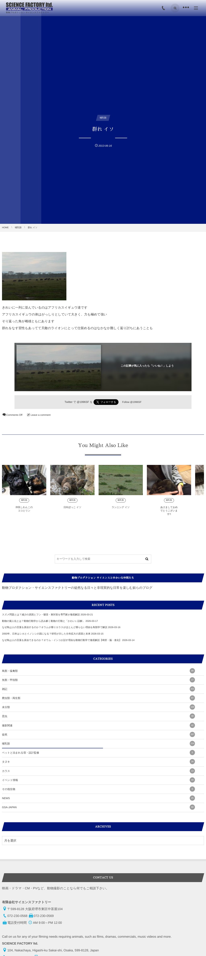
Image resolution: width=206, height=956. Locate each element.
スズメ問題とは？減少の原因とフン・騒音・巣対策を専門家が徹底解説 (41, 614)
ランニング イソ (121, 510)
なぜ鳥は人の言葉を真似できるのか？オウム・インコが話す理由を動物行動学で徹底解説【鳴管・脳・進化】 (62, 640)
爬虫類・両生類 (98, 698)
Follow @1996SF (131, 402)
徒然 (98, 734)
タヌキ (98, 761)
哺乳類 (24, 503)
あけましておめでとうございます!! (169, 513)
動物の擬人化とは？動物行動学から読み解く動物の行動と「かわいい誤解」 (43, 621)
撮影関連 (98, 725)
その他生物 (98, 789)
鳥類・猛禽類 (98, 670)
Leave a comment (40, 415)
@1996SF (83, 401)
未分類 (98, 707)
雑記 (98, 689)
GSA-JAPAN (98, 807)
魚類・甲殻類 (98, 679)
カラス (98, 771)
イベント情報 (98, 780)
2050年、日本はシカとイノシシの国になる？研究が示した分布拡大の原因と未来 (46, 633)
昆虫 (98, 716)
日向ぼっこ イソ (72, 510)
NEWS (98, 798)
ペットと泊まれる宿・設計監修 (98, 752)
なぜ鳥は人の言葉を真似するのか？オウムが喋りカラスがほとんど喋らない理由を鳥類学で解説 (54, 627)
